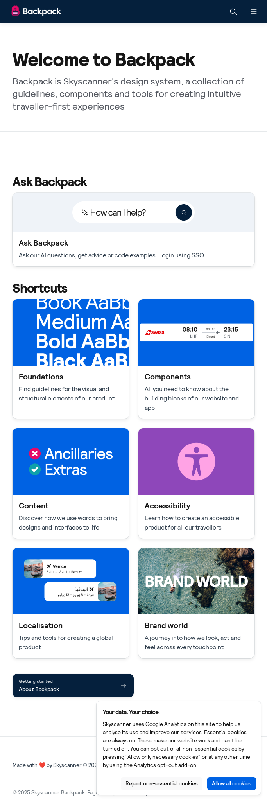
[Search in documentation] (233, 12)
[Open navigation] (254, 12)
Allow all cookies (231, 783)
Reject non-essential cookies (161, 783)
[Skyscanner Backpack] (36, 12)
